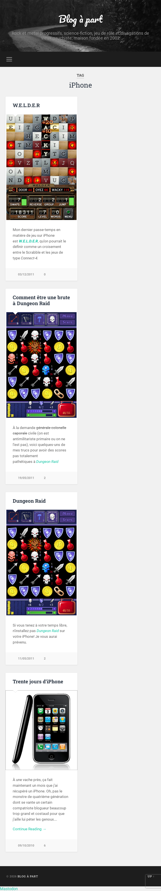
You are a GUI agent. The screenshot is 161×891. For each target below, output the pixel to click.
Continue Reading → (29, 829)
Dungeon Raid (47, 461)
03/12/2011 (26, 274)
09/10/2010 (26, 845)
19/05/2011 (26, 478)
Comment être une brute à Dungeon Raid (41, 300)
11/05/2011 (26, 658)
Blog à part (80, 19)
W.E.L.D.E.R (26, 105)
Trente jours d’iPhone (38, 681)
